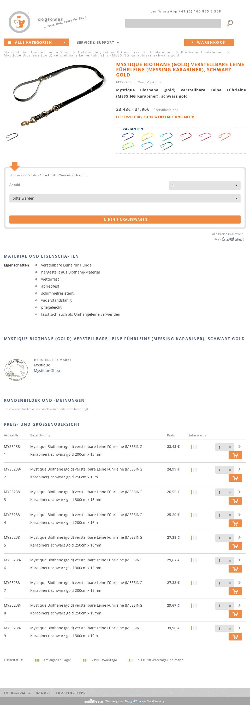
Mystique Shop (47, 370)
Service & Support (98, 42)
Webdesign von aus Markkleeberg (134, 701)
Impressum (17, 693)
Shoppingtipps (71, 693)
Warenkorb (213, 42)
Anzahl (14, 184)
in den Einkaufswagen (125, 219)
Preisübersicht (165, 109)
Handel (43, 693)
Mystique (154, 82)
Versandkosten (232, 238)
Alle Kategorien (37, 42)
